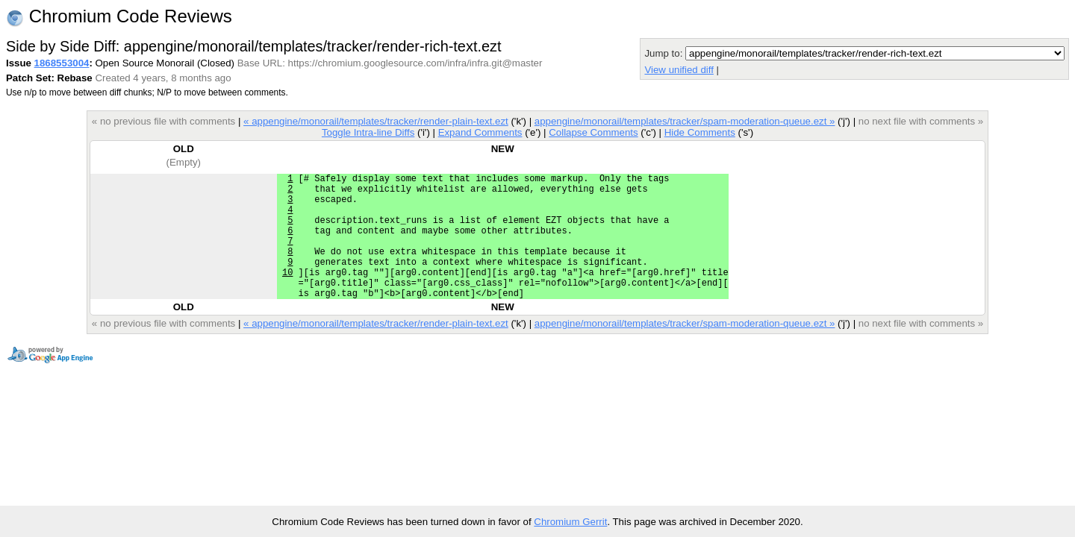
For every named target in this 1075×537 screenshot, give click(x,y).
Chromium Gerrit (570, 521)
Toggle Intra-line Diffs (368, 132)
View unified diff (678, 69)
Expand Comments (480, 132)
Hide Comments (699, 132)
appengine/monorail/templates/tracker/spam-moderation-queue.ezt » (685, 121)
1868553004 (62, 63)
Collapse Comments (593, 132)
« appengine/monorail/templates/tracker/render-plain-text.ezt (375, 121)
